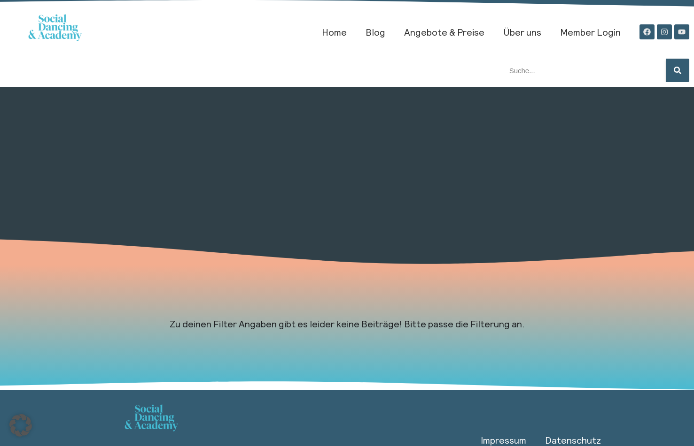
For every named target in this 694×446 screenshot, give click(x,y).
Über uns (522, 32)
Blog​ (375, 32)
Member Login (590, 32)
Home (334, 32)
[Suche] (677, 70)
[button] (20, 425)
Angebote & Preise (444, 32)
